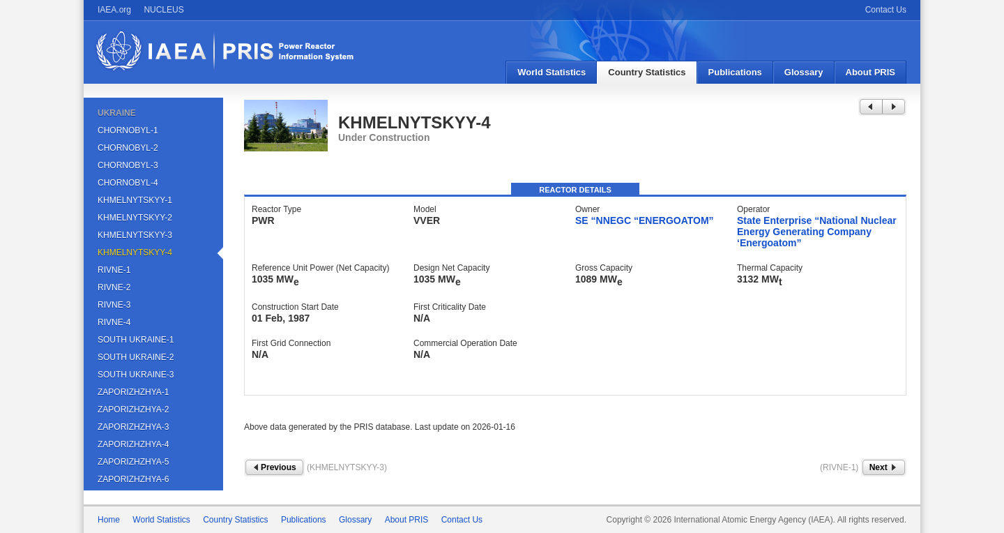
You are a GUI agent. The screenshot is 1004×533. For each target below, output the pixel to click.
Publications (735, 72)
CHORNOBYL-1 (128, 130)
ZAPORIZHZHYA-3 (133, 427)
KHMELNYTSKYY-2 (135, 218)
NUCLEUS (163, 10)
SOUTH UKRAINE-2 (136, 357)
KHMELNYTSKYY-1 (135, 200)
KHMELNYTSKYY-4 (135, 252)
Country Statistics (646, 72)
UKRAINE (117, 113)
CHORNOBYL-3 (128, 165)
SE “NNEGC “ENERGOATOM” (644, 220)
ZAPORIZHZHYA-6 (133, 479)
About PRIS (871, 72)
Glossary (803, 72)
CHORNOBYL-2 (128, 148)
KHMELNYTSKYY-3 (135, 235)
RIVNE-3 (114, 305)
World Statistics (551, 72)
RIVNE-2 (114, 287)
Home (109, 520)
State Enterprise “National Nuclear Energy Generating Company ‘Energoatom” (817, 231)
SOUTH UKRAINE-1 (136, 340)
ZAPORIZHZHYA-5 (133, 462)
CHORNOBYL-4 (128, 183)
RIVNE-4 (114, 322)
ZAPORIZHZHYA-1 (133, 392)
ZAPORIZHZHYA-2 (133, 409)
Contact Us (885, 10)
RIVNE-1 (114, 270)
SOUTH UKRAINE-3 (136, 375)
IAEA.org (114, 10)
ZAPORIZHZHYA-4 (133, 444)
